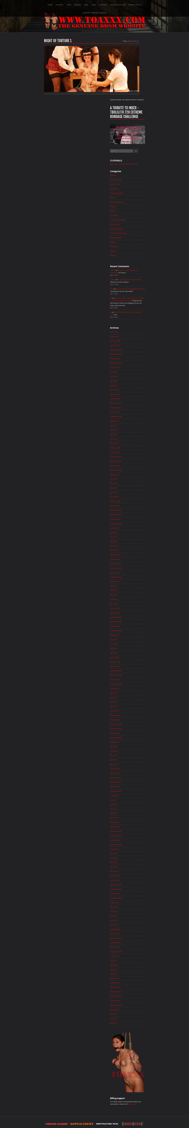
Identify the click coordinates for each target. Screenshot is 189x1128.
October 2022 (133, 478)
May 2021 (132, 556)
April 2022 (132, 506)
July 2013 (131, 987)
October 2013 (133, 974)
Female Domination (135, 152)
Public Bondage (134, 188)
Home (35, 4)
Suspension (132, 197)
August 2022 (133, 487)
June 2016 (132, 827)
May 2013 (132, 997)
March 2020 (132, 620)
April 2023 (132, 451)
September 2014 (134, 923)
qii (129, 265)
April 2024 (132, 395)
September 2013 (134, 978)
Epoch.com (151, 1078)
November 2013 (134, 969)
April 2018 (132, 726)
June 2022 (132, 496)
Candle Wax (132, 138)
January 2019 (133, 685)
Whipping (131, 207)
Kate (130, 241)
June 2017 (132, 772)
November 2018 (134, 694)
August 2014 (133, 928)
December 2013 (134, 964)
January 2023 (133, 464)
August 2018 (133, 707)
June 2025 (132, 331)
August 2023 (133, 432)
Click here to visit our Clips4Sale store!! (143, 113)
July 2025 (131, 327)
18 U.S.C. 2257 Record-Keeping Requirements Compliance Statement (103, 1118)
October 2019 (133, 643)
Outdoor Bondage (135, 179)
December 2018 (134, 689)
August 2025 (133, 322)
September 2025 (134, 317)
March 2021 (132, 565)
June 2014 (132, 937)
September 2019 (134, 648)
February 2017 (133, 790)
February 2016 (133, 845)
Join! (72, 4)
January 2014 (133, 960)
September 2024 (134, 373)
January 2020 (133, 629)
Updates (45, 4)
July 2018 (131, 712)
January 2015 (133, 905)
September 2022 (134, 483)
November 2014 (134, 914)
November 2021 (134, 529)
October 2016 (133, 808)
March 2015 (132, 896)
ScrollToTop (94, 1107)
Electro (131, 147)
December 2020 (134, 579)
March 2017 (132, 785)
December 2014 (134, 909)
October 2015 (133, 864)
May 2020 (132, 611)
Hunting (131, 161)
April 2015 (132, 891)
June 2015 (132, 882)
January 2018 (133, 740)
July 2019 (131, 657)
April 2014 (132, 946)
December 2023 (134, 414)
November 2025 (134, 308)
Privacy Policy (121, 4)
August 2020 (133, 597)
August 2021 (133, 542)
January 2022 (133, 519)
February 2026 (133, 294)
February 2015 (133, 900)
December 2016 (134, 799)
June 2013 (132, 992)
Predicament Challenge (137, 184)
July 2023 (131, 437)
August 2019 (133, 652)
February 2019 (133, 680)
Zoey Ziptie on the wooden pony (149, 231)
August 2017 (133, 763)
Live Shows (132, 165)
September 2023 (134, 428)
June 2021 (132, 551)
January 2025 (133, 354)
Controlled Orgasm (135, 142)
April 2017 (132, 781)
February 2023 (133, 460)
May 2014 (132, 942)
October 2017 (133, 753)
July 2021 (131, 547)
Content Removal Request (143, 4)
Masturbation (133, 174)
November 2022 (134, 473)
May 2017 (132, 776)
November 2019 (134, 639)
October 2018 (133, 698)
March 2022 (132, 510)
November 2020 (134, 584)
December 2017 (134, 744)
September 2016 (134, 813)
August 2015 (133, 873)
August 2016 (133, 818)
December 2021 (134, 524)
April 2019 (132, 671)
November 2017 (134, 749)
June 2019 (132, 662)
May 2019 (132, 666)
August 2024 (133, 377)
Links (79, 4)
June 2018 (132, 717)
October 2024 (133, 368)
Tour (54, 4)
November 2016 (134, 804)
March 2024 (132, 400)
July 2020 (131, 602)
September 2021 (134, 538)
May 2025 (132, 336)
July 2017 (131, 767)
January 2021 (133, 574)
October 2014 (133, 919)
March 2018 (132, 730)
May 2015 (132, 886)
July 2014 (131, 932)
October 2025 (133, 313)
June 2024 (132, 386)
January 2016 (133, 850)
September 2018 (134, 703)
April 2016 (132, 836)
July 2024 (131, 382)
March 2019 (132, 675)
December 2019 (134, 634)
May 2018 (132, 721)
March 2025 (132, 345)
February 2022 (133, 515)
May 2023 (132, 446)
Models (63, 4)
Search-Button (162, 4)
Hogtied (131, 156)
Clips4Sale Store (104, 4)
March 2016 (132, 841)
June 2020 (132, 607)
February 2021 (133, 570)
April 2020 (132, 616)
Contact (89, 4)
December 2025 (134, 304)
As (129, 251)
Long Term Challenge (136, 170)
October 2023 (133, 423)
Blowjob (131, 124)
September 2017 (134, 758)
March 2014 (132, 951)
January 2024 (133, 409)
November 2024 (134, 363)
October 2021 (133, 533)
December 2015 (134, 854)
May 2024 (132, 391)
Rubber (131, 193)
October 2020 (133, 588)
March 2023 (132, 455)
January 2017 (133, 795)
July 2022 (131, 492)
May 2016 (132, 831)
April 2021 (132, 561)
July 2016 (131, 822)
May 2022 (132, 501)
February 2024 (133, 405)
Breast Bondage (134, 129)
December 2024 (134, 359)
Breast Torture (133, 133)
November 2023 (134, 418)
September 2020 (134, 593)
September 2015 (134, 868)
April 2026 (132, 285)
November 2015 (134, 859)
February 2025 (133, 350)
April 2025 (132, 340)
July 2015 (131, 877)
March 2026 (132, 290)
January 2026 (133, 299)
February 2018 (133, 735)
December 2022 (134, 469)
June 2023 (132, 441)
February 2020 (133, 625)
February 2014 (133, 955)
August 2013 (133, 983)
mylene (131, 222)
